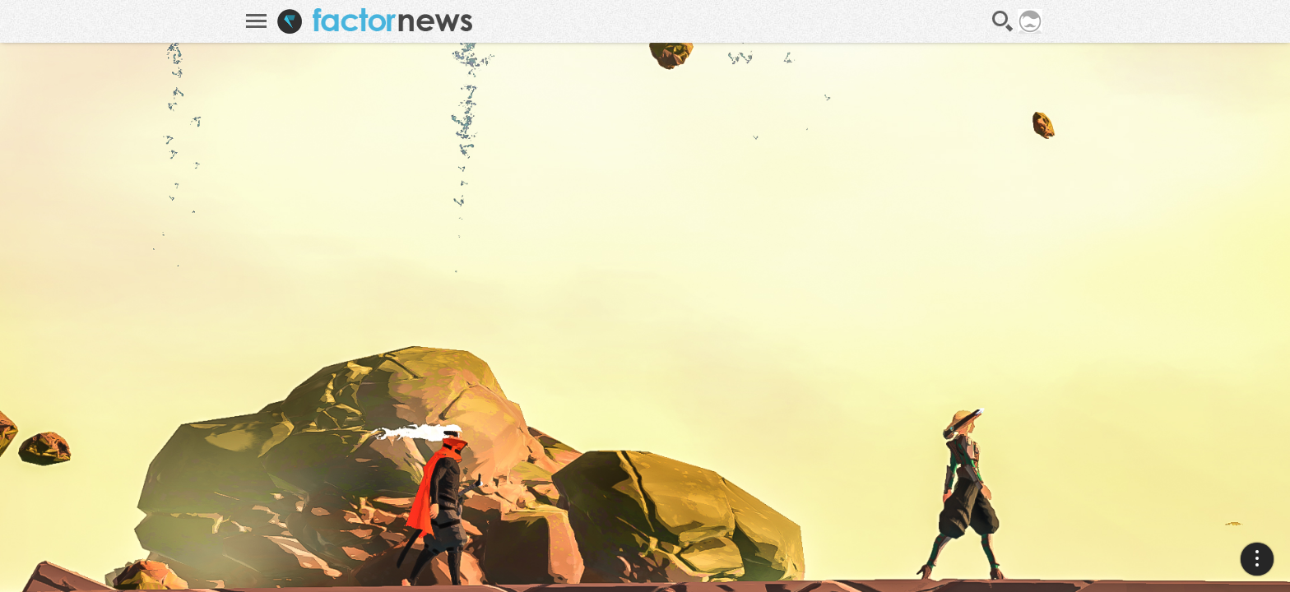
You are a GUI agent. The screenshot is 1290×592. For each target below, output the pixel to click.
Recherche (1003, 21)
